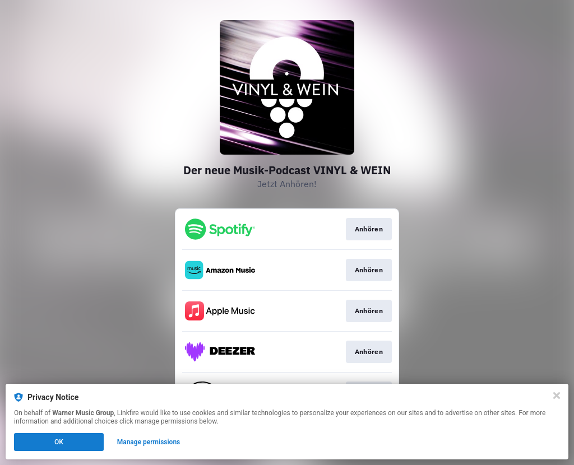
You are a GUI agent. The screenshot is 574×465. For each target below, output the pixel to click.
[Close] (557, 395)
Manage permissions (148, 442)
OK (58, 442)
